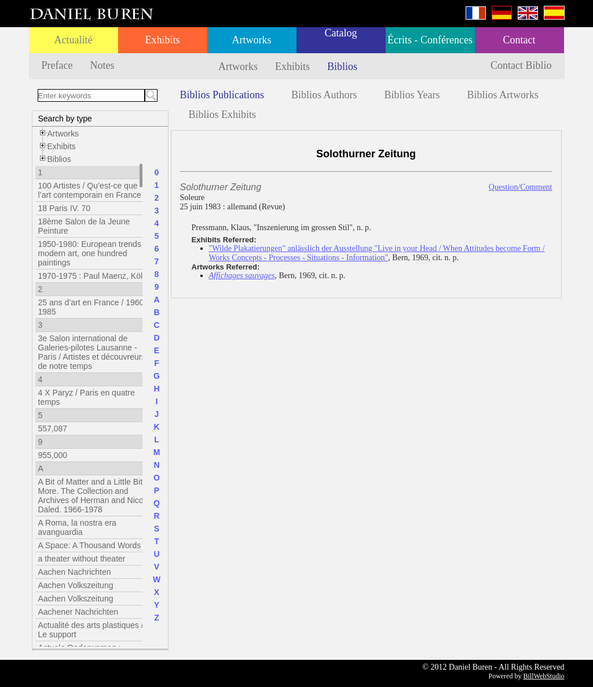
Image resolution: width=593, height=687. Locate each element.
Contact (519, 40)
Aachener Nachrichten (78, 611)
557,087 (53, 428)
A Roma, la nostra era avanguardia (77, 527)
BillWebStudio (543, 676)
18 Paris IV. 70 (64, 208)
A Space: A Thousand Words (89, 545)
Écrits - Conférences (430, 40)
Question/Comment (520, 187)
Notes (102, 65)
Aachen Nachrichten (74, 572)
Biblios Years (412, 95)
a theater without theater (82, 558)
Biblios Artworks (503, 95)
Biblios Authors (324, 95)
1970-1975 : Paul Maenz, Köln (92, 275)
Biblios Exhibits (223, 114)
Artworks (252, 40)
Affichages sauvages (242, 275)
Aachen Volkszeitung (76, 585)
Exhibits (162, 40)
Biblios (342, 66)
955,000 (53, 455)
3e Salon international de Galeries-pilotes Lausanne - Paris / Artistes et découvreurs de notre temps (92, 352)
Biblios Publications (222, 95)
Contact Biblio (521, 65)
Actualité (73, 40)
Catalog (341, 33)
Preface (57, 65)
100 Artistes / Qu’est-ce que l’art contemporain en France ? (93, 190)
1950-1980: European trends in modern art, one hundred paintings (94, 253)
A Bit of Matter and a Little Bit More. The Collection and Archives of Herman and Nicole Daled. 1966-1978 (94, 495)
